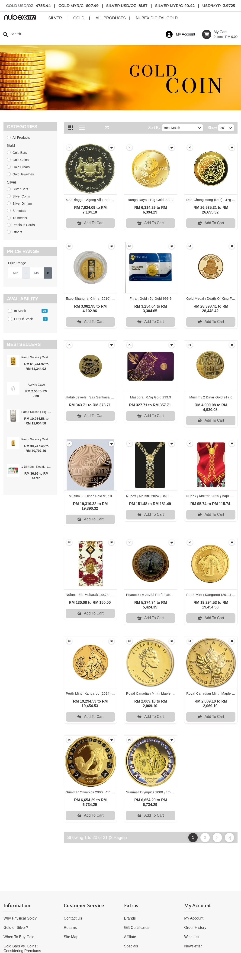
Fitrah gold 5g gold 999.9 (151, 298)
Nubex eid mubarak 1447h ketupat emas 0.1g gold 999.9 (113, 595)
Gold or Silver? (15, 928)
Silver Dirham (22, 203)
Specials (131, 946)
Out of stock (31, 319)
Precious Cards (24, 225)
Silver (11, 182)
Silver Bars (20, 189)
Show (212, 128)
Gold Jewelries (23, 174)
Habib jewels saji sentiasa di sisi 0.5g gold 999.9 (107, 397)
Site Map (71, 937)
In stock (31, 311)
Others (17, 232)
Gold (11, 146)
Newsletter (193, 946)
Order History (195, 928)
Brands (130, 918)
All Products (21, 137)
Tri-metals (20, 218)
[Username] (15, 273)
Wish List (191, 937)
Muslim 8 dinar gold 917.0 (90, 496)
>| (229, 837)
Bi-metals (19, 211)
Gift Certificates (136, 928)
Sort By (154, 128)
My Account (193, 918)
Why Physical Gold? (20, 918)
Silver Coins (21, 196)
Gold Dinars (21, 167)
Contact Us (73, 918)
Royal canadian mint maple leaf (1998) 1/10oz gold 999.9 (173, 693)
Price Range (17, 263)
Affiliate (130, 937)
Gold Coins (21, 160)
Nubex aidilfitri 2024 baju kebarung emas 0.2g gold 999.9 (174, 496)
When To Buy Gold (18, 937)
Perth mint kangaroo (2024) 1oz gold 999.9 (101, 693)
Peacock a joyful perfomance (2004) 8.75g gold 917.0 (170, 595)
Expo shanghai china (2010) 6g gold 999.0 (100, 298)
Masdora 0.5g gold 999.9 (150, 397)
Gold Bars (20, 152)
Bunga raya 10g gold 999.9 (151, 200)
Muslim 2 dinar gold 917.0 (210, 397)
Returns (70, 928)
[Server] (36, 273)
